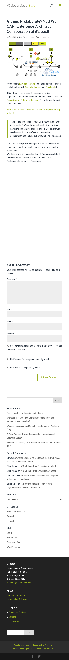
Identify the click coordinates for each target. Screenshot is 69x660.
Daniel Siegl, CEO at (16, 595)
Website (10, 333)
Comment (12, 279)
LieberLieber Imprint (44, 648)
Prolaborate (51, 87)
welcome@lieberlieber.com (19, 582)
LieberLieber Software (17, 599)
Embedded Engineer (16, 511)
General (10, 516)
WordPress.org (13, 547)
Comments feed (14, 542)
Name (10, 309)
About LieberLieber (22, 645)
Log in (9, 532)
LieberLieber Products (42, 645)
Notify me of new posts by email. (25, 367)
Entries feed (12, 537)
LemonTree (35, 37)
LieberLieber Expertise (22, 648)
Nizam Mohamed (32, 87)
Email (10, 321)
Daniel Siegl (13, 37)
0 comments (45, 37)
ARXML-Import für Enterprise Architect (38, 466)
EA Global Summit (27, 83)
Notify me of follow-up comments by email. (29, 359)
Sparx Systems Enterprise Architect (23, 100)
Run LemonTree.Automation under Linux (25, 413)
